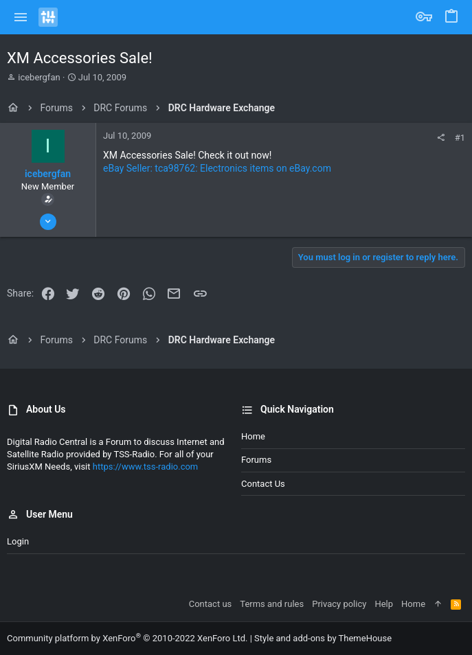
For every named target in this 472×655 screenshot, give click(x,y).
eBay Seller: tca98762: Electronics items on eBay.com (217, 168)
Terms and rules (272, 604)
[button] (21, 17)
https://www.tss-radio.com (146, 466)
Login (18, 541)
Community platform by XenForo (127, 638)
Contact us (263, 484)
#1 (460, 138)
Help (383, 604)
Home (253, 436)
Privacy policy (339, 604)
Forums (256, 460)
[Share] (440, 137)
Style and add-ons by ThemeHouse (323, 638)
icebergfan (39, 77)
